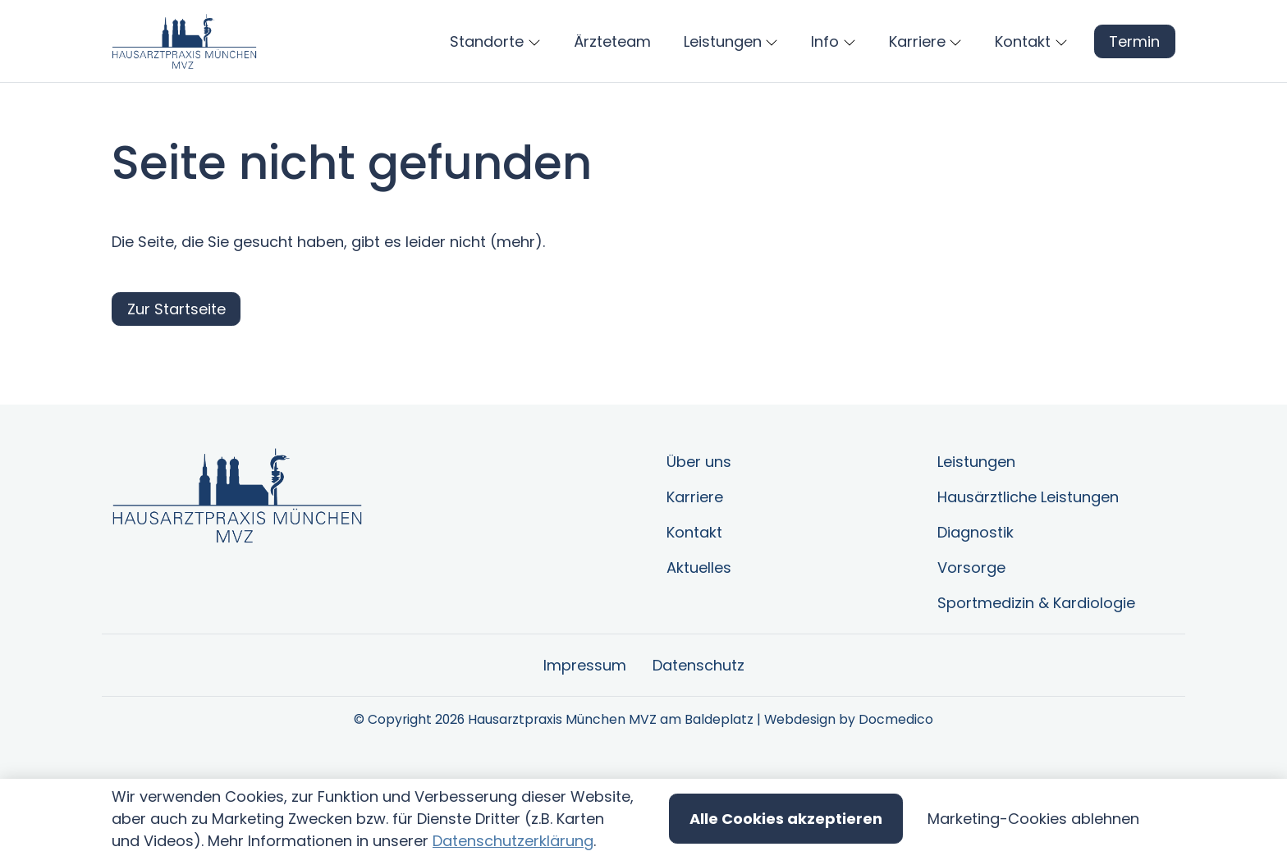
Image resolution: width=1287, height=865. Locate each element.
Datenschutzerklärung (513, 841)
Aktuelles (698, 616)
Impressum (584, 713)
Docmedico (896, 767)
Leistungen (976, 510)
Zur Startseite (176, 357)
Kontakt (694, 580)
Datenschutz (698, 713)
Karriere (694, 545)
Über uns (698, 510)
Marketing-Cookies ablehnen (1033, 818)
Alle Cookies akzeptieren (785, 818)
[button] (615, 66)
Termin (1134, 65)
